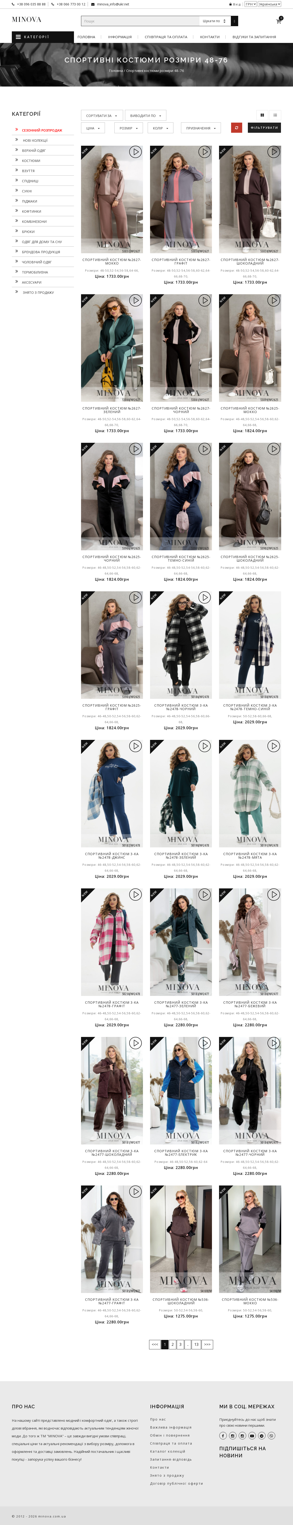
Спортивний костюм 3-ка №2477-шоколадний (112, 1153)
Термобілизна (30, 271)
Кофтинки (26, 211)
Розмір (129, 128)
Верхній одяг (29, 150)
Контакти (210, 37)
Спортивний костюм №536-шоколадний (181, 1301)
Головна (86, 37)
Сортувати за (101, 115)
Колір (160, 128)
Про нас (158, 1419)
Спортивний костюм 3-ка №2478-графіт (112, 1004)
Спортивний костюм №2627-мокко (112, 261)
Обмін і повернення (170, 1435)
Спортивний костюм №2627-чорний (181, 410)
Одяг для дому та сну (37, 241)
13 (196, 1344)
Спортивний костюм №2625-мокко (250, 410)
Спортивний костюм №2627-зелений (112, 410)
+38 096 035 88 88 (31, 4)
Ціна (93, 128)
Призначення (201, 128)
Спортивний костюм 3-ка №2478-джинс (112, 856)
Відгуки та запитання (254, 37)
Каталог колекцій (167, 1451)
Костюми (26, 160)
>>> (207, 1344)
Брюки (23, 231)
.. (188, 1344)
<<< (155, 1344)
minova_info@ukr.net (112, 4)
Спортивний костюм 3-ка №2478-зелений (181, 856)
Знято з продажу (33, 292)
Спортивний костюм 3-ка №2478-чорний (181, 707)
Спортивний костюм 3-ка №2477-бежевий (250, 1004)
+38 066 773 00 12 (70, 4)
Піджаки (24, 200)
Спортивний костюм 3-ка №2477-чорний (250, 1153)
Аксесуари (26, 282)
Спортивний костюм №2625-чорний (112, 559)
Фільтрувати (264, 127)
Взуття (23, 170)
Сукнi (22, 190)
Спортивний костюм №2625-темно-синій (181, 559)
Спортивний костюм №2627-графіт (181, 261)
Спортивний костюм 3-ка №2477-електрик (181, 1153)
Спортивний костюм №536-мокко (250, 1301)
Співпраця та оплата (166, 37)
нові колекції (29, 140)
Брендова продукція (36, 251)
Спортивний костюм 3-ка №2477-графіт (112, 1301)
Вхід (235, 4)
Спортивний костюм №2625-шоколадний (250, 559)
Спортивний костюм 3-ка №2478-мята (250, 856)
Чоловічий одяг (32, 261)
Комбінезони (29, 221)
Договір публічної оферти (176, 1483)
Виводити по (145, 115)
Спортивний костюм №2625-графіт (112, 707)
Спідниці (25, 180)
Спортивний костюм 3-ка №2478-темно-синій (250, 707)
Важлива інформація (171, 1427)
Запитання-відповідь (171, 1459)
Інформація (120, 37)
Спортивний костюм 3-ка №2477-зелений (181, 1004)
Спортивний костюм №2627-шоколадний (250, 261)
